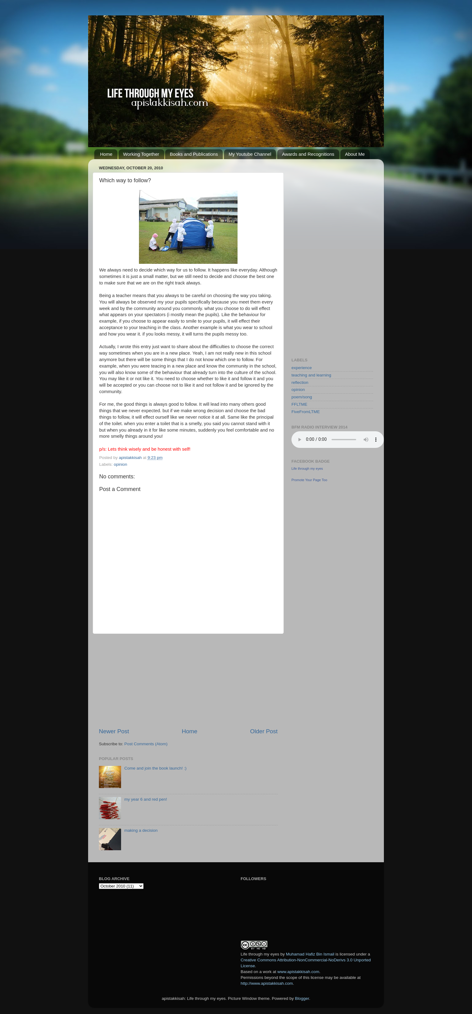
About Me (355, 154)
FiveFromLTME (305, 411)
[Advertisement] (188, 680)
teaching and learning (311, 375)
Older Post (264, 731)
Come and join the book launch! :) (155, 768)
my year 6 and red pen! (145, 799)
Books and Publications (194, 154)
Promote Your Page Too (309, 480)
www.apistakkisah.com (298, 971)
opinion (120, 464)
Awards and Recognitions (308, 154)
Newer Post (114, 731)
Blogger (302, 998)
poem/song (301, 397)
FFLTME (299, 404)
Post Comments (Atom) (146, 744)
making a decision (140, 830)
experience (301, 367)
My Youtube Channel (250, 154)
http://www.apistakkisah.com (267, 983)
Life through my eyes (307, 468)
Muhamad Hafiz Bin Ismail (310, 954)
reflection (299, 382)
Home (106, 154)
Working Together (141, 154)
